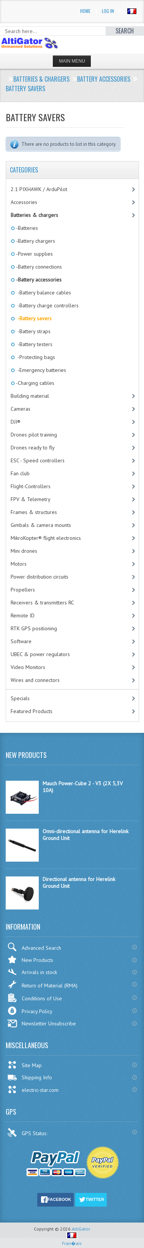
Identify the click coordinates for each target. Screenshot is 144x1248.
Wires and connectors (35, 680)
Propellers (23, 589)
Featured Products (31, 711)
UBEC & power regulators (40, 654)
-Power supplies (34, 253)
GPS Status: (28, 1132)
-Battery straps (33, 331)
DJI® (16, 421)
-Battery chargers (35, 240)
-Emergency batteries (40, 370)
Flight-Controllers (31, 486)
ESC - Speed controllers (38, 460)
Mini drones (24, 550)
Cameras (20, 408)
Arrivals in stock (32, 972)
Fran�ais (72, 1240)
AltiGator (81, 1229)
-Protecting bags (35, 357)
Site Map (24, 1064)
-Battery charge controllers (47, 305)
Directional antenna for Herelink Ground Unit (79, 882)
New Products (30, 959)
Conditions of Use (34, 998)
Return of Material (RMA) (42, 984)
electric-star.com (33, 1089)
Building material (30, 395)
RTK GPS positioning (34, 628)
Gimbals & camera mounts (41, 525)
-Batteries (26, 228)
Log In (108, 11)
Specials (20, 698)
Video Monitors (28, 667)
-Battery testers (33, 344)
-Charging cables (34, 383)
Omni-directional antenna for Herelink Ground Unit (85, 834)
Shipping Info (29, 1077)
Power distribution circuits (39, 576)
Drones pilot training (34, 434)
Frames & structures (34, 512)
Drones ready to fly (33, 447)
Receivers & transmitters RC (42, 602)
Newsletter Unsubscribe (41, 1023)
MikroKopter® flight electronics (46, 538)
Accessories (24, 202)
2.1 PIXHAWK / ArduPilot (39, 189)
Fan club (20, 473)
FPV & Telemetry (31, 499)
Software (21, 641)
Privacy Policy (29, 1010)
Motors (19, 563)
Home (85, 11)
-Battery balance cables (43, 292)
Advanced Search (34, 947)
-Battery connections (38, 266)
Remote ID (23, 615)
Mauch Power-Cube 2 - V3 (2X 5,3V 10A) (83, 787)
